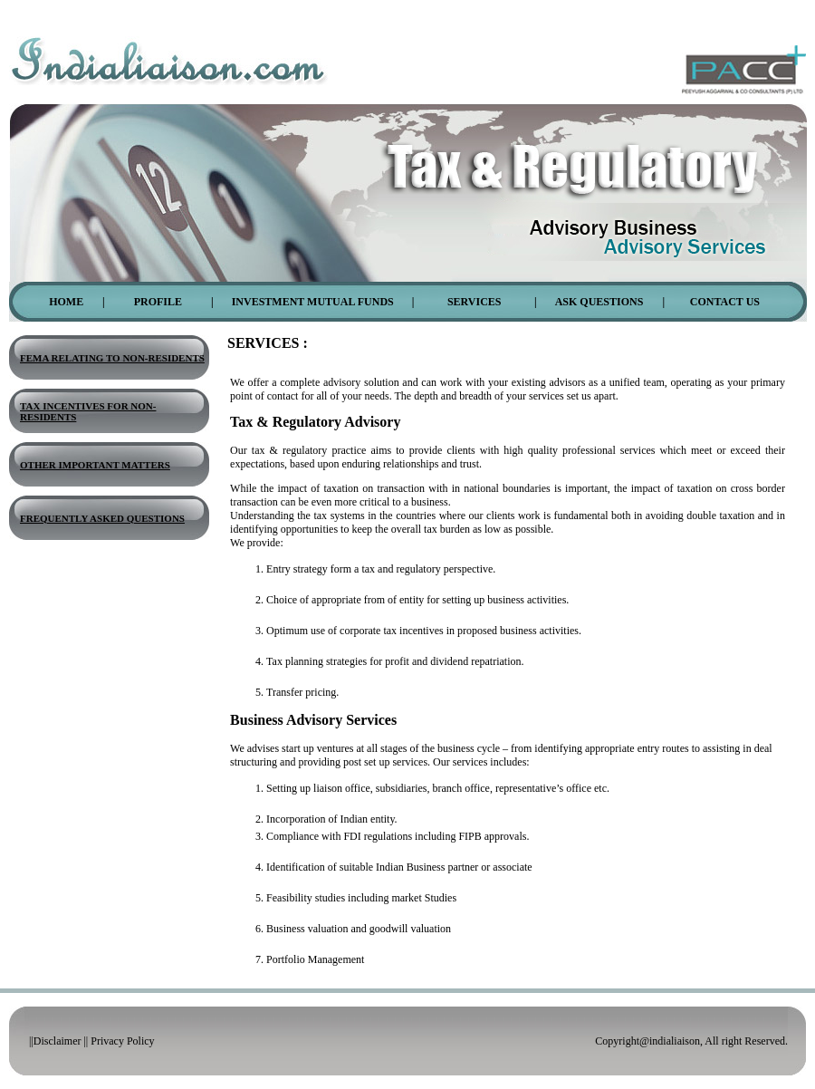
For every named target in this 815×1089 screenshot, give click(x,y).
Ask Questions (599, 301)
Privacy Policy (122, 1041)
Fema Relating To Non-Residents (112, 357)
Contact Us (725, 301)
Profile (158, 301)
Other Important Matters (95, 464)
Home (66, 301)
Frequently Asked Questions (102, 518)
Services (474, 301)
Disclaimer (58, 1041)
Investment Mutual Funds (313, 301)
